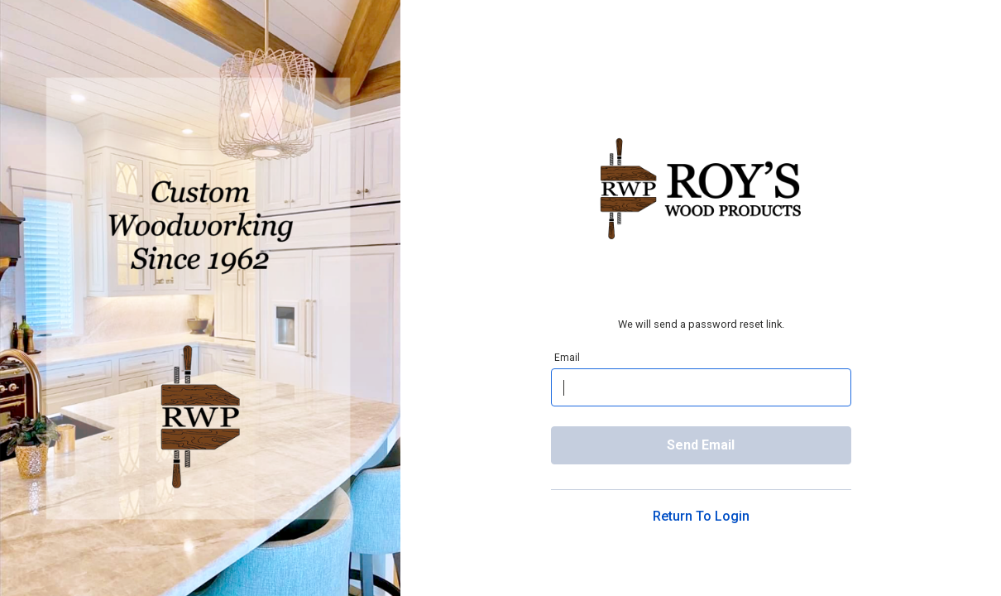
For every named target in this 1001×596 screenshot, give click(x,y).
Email (567, 357)
